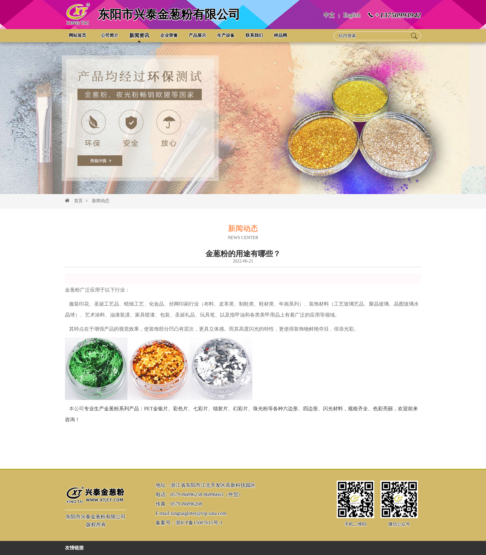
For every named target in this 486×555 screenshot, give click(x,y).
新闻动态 (97, 200)
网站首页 (77, 35)
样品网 (280, 35)
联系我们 (254, 35)
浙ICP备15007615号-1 (199, 522)
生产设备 (226, 35)
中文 (329, 15)
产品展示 (197, 35)
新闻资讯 (139, 35)
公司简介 (109, 35)
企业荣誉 (169, 35)
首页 (78, 200)
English (351, 15)
